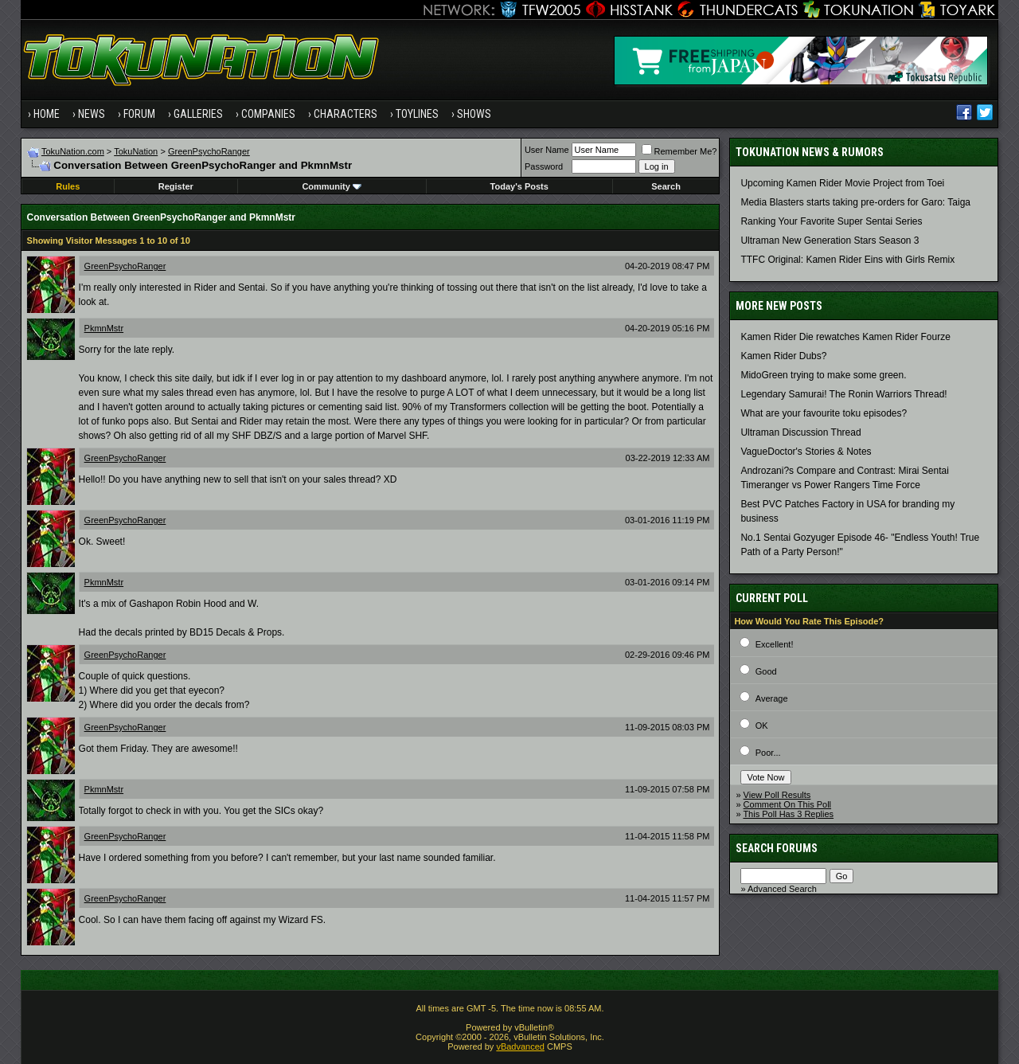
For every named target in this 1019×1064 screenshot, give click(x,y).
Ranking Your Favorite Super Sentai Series (831, 221)
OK (761, 725)
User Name (547, 150)
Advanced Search (782, 889)
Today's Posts (519, 186)
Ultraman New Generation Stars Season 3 (829, 240)
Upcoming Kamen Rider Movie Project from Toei (842, 183)
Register (175, 186)
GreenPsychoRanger (209, 151)
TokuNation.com (72, 151)
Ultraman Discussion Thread (800, 432)
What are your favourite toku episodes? (823, 413)
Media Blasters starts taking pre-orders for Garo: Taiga (855, 202)
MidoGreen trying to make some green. (823, 375)
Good (766, 671)
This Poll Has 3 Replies (788, 814)
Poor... (768, 752)
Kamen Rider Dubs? (783, 356)
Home (46, 114)
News (91, 114)
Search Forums (777, 848)
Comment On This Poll (787, 804)
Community (331, 186)
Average (771, 698)
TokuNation (136, 151)
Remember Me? (679, 151)
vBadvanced (520, 1046)
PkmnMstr (104, 328)
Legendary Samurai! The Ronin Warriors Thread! (843, 394)
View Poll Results (777, 795)
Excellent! (774, 644)
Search (666, 186)
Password (544, 166)
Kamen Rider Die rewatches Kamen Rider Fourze (845, 336)
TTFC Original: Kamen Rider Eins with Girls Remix (847, 259)
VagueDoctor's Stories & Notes (805, 451)
